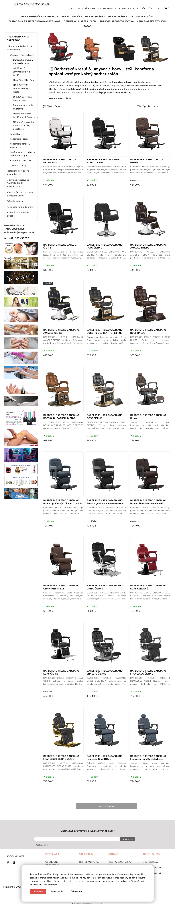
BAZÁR (87, 26)
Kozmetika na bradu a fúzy (20, 206)
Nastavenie (57, 891)
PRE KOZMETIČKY (71, 16)
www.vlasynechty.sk (60, 98)
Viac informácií (50, 884)
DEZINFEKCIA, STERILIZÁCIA (80, 21)
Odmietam (76, 891)
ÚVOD (72, 8)
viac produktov (106, 806)
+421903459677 (122, 860)
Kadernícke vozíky (19, 138)
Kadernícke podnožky (20, 160)
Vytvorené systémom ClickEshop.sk (87, 902)
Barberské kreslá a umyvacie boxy (23, 61)
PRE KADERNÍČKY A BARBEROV (39, 16)
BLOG (135, 8)
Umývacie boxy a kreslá (22, 55)
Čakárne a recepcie (19, 165)
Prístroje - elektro (15, 201)
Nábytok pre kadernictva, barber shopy (19, 48)
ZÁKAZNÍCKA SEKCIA (88, 8)
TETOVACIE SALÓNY (142, 16)
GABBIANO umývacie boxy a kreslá (21, 72)
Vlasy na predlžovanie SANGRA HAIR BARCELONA (18, 183)
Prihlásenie (125, 839)
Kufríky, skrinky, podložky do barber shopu (22, 154)
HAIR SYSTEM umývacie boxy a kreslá (21, 89)
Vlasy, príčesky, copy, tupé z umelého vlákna (20, 194)
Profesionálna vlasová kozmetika (18, 172)
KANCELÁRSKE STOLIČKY (152, 21)
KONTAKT (124, 8)
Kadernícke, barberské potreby (18, 214)
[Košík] (167, 8)
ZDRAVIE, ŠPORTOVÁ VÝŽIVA (117, 21)
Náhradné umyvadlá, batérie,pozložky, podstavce (23, 126)
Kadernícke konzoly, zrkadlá (20, 145)
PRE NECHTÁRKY (95, 16)
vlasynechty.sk (150, 860)
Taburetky (15, 133)
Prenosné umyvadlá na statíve (23, 107)
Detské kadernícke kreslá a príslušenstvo (24, 115)
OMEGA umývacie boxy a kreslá (22, 98)
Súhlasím (38, 891)
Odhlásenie (42, 843)
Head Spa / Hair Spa (23, 80)
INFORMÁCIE (109, 8)
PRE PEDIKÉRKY (117, 16)
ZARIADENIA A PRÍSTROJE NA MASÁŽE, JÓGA (34, 21)
